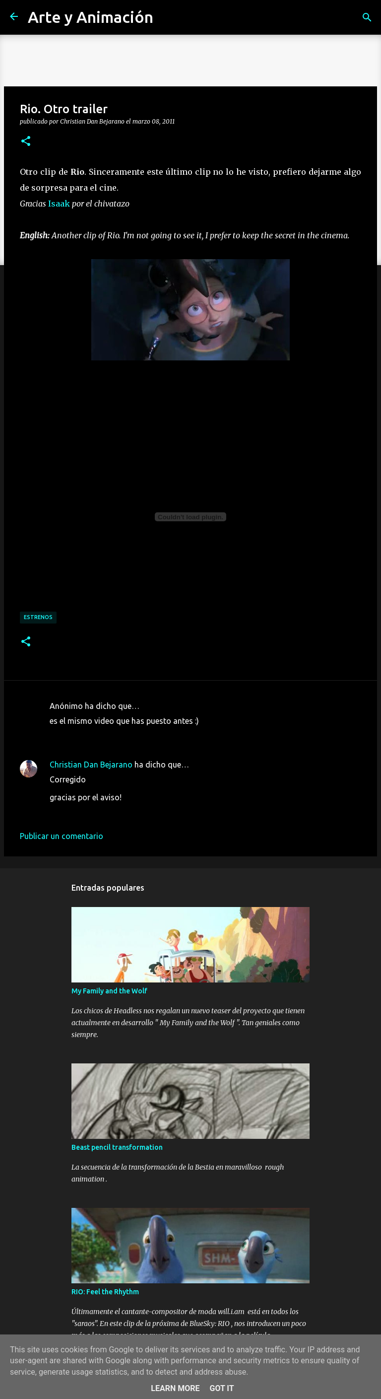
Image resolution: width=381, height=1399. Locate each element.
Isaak (59, 204)
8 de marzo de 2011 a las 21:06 (105, 735)
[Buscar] (367, 17)
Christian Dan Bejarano (91, 764)
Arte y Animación (90, 17)
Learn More (175, 1388)
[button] (26, 141)
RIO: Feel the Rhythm (105, 1292)
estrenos (38, 617)
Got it (221, 1388)
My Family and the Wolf (109, 991)
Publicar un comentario (61, 836)
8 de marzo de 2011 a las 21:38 (105, 812)
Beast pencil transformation (117, 1147)
